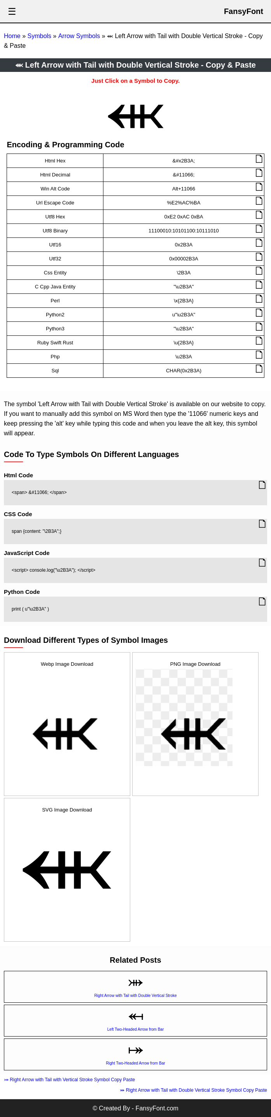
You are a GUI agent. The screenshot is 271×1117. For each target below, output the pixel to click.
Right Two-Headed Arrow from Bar (135, 1063)
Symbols (39, 36)
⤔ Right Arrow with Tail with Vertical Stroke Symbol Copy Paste (69, 1079)
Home (12, 36)
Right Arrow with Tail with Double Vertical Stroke (135, 995)
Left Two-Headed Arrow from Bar (135, 1029)
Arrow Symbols (79, 36)
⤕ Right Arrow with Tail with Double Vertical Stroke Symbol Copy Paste (193, 1090)
